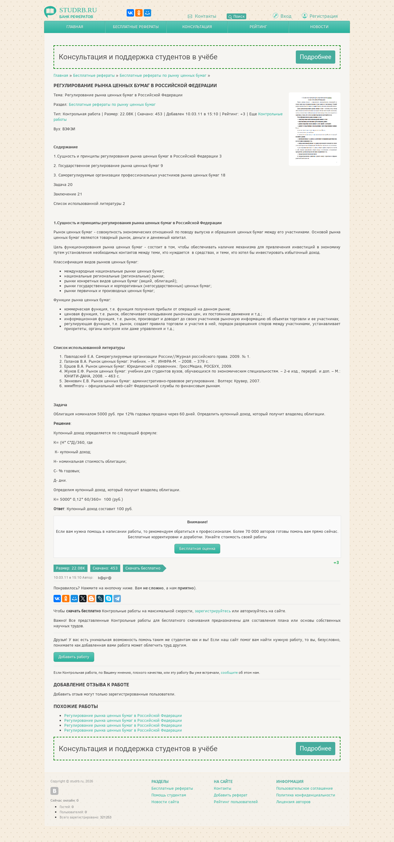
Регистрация (324, 16)
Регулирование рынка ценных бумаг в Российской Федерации (123, 715)
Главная (74, 26)
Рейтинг (258, 26)
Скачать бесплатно (142, 568)
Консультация (197, 26)
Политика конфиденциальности (305, 795)
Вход (286, 16)
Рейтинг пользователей (236, 801)
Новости (319, 26)
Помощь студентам (168, 795)
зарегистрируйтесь (213, 611)
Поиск (236, 16)
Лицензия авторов (293, 801)
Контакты (202, 16)
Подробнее (315, 57)
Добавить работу (73, 656)
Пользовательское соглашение (304, 788)
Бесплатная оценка (197, 548)
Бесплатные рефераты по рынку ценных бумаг (163, 75)
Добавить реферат (230, 795)
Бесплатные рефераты (136, 26)
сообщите (229, 672)
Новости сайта (165, 801)
